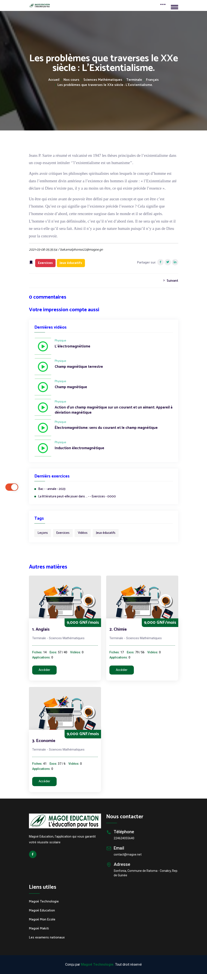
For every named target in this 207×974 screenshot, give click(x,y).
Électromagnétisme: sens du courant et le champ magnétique (106, 428)
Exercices (63, 533)
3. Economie (43, 740)
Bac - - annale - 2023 (51, 489)
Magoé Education (42, 910)
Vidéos (83, 533)
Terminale (134, 79)
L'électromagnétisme (72, 346)
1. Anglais (41, 629)
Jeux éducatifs (105, 533)
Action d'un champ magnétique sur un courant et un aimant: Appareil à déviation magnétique (113, 410)
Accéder (44, 670)
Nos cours (71, 79)
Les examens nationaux (47, 937)
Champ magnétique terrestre (79, 367)
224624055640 (124, 838)
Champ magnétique (71, 387)
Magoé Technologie (44, 901)
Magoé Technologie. (97, 964)
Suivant (170, 280)
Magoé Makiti (39, 928)
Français (152, 79)
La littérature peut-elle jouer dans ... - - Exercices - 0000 (77, 496)
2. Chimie (118, 629)
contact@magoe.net (128, 854)
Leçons (43, 533)
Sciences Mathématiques (102, 79)
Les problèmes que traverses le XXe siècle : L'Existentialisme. (105, 85)
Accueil (53, 79)
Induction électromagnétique (79, 448)
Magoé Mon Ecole (42, 919)
